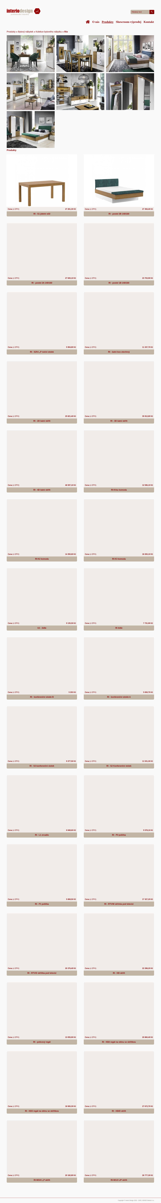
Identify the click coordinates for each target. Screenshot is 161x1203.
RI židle (118, 628)
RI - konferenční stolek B (42, 697)
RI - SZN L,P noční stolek (42, 352)
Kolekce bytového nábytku (49, 31)
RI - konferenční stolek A (119, 697)
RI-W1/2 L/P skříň (119, 1180)
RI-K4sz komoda (119, 490)
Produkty (11, 31)
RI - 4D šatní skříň (41, 490)
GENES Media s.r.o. (148, 1200)
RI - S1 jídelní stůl (41, 214)
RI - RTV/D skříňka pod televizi (41, 973)
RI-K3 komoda (119, 559)
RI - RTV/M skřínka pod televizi (118, 904)
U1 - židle (41, 628)
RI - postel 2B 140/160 (119, 214)
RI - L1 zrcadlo (42, 835)
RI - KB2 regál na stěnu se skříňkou (119, 1042)
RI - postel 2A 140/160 (42, 283)
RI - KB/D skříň (119, 1111)
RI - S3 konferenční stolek (42, 766)
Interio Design (129, 1200)
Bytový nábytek (25, 31)
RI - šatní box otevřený (119, 352)
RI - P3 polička (119, 835)
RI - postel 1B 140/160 (119, 283)
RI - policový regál (42, 1042)
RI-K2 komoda (42, 559)
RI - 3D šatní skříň (118, 421)
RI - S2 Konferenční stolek (118, 766)
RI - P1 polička (42, 904)
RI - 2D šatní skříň (41, 421)
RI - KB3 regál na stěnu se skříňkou (42, 1111)
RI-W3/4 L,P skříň (42, 1180)
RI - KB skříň (119, 973)
